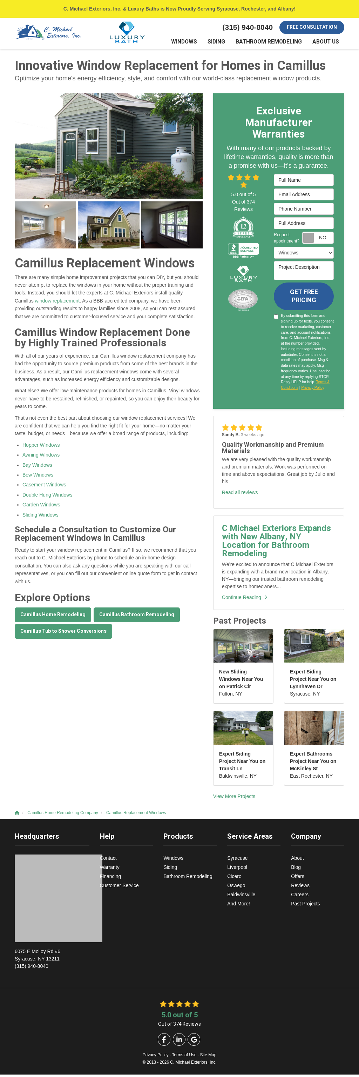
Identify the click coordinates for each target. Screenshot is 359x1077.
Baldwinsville (241, 897)
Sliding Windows (40, 517)
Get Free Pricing (304, 299)
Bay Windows (37, 467)
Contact (108, 860)
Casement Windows (44, 487)
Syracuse (237, 860)
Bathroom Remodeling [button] (274, 43)
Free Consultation (312, 27)
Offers (297, 879)
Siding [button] (225, 43)
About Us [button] (326, 43)
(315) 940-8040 (52, 960)
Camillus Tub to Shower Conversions (63, 633)
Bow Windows (37, 477)
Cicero (234, 879)
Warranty (110, 869)
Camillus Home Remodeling (53, 617)
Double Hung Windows (47, 497)
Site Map (208, 1057)
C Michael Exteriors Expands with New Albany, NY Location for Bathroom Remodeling (276, 543)
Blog (296, 869)
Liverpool (237, 869)
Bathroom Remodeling (187, 879)
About (297, 860)
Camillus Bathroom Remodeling (136, 617)
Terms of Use (184, 1057)
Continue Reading (244, 600)
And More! (238, 906)
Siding (170, 869)
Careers (300, 897)
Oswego (236, 888)
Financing (110, 879)
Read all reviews (240, 495)
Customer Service (119, 888)
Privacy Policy (312, 390)
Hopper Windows (41, 447)
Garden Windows (41, 507)
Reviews (300, 888)
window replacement (57, 303)
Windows (173, 860)
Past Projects (305, 906)
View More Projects (234, 799)
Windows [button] (194, 43)
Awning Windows (41, 457)
